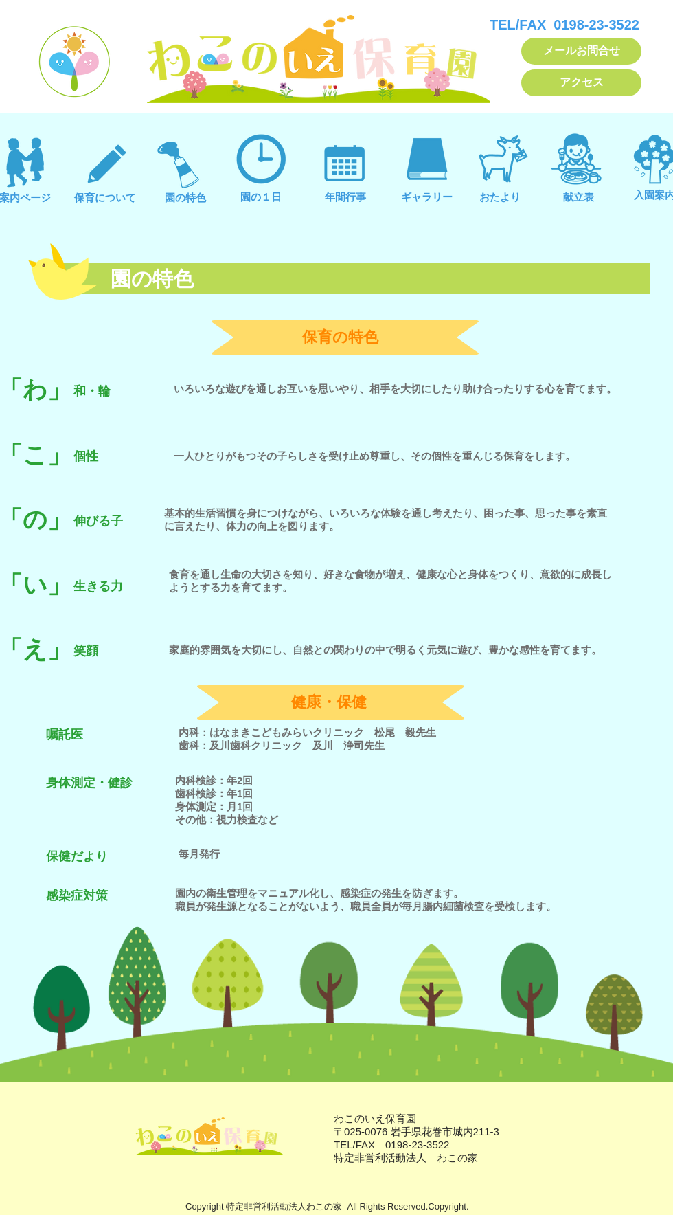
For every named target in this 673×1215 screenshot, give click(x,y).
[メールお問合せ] (581, 51)
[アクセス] (581, 82)
